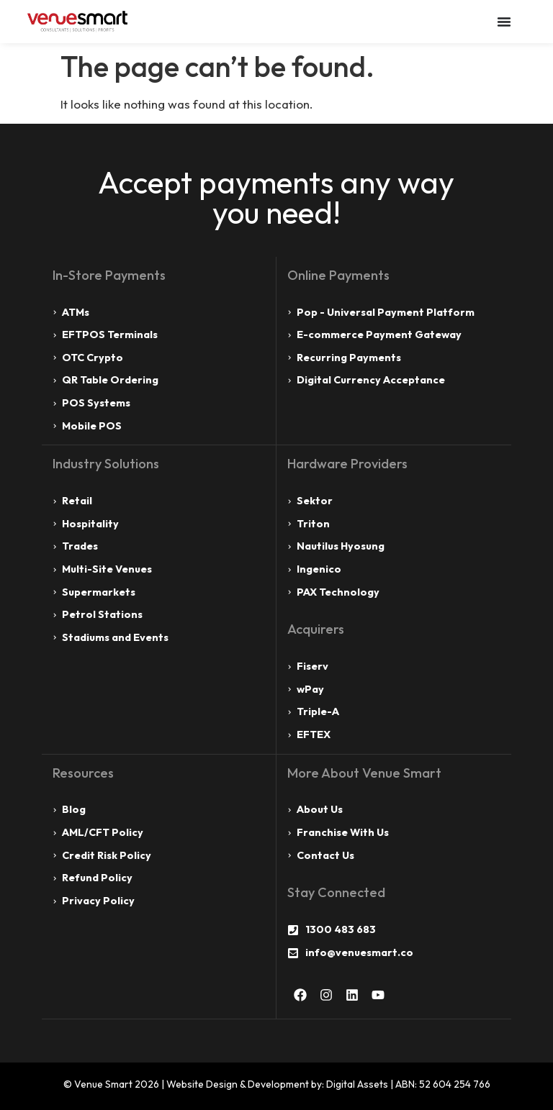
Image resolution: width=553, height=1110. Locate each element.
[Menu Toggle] (504, 21)
